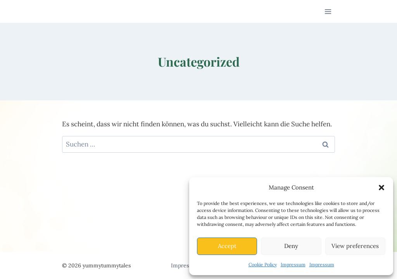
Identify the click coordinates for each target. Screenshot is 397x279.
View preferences (355, 246)
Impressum (293, 264)
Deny (291, 246)
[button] (381, 187)
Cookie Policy (263, 264)
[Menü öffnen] (328, 11)
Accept (227, 246)
